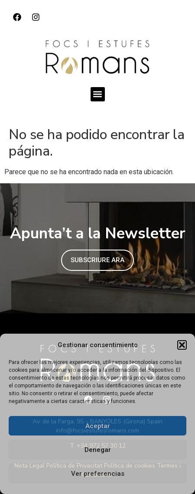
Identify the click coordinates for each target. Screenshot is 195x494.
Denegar (97, 450)
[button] (182, 345)
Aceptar (97, 426)
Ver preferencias (97, 474)
